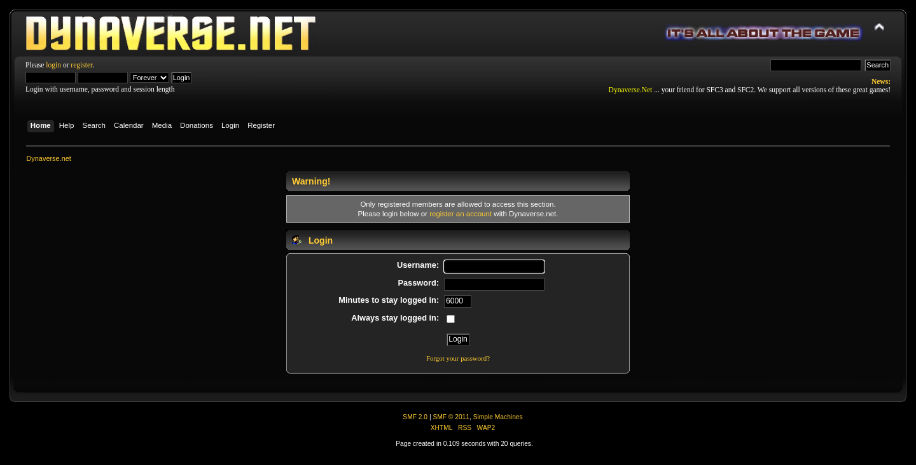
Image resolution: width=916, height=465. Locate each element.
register (81, 65)
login (53, 65)
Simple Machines (498, 416)
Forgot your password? (458, 358)
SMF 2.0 (415, 416)
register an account (460, 214)
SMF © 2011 (451, 416)
